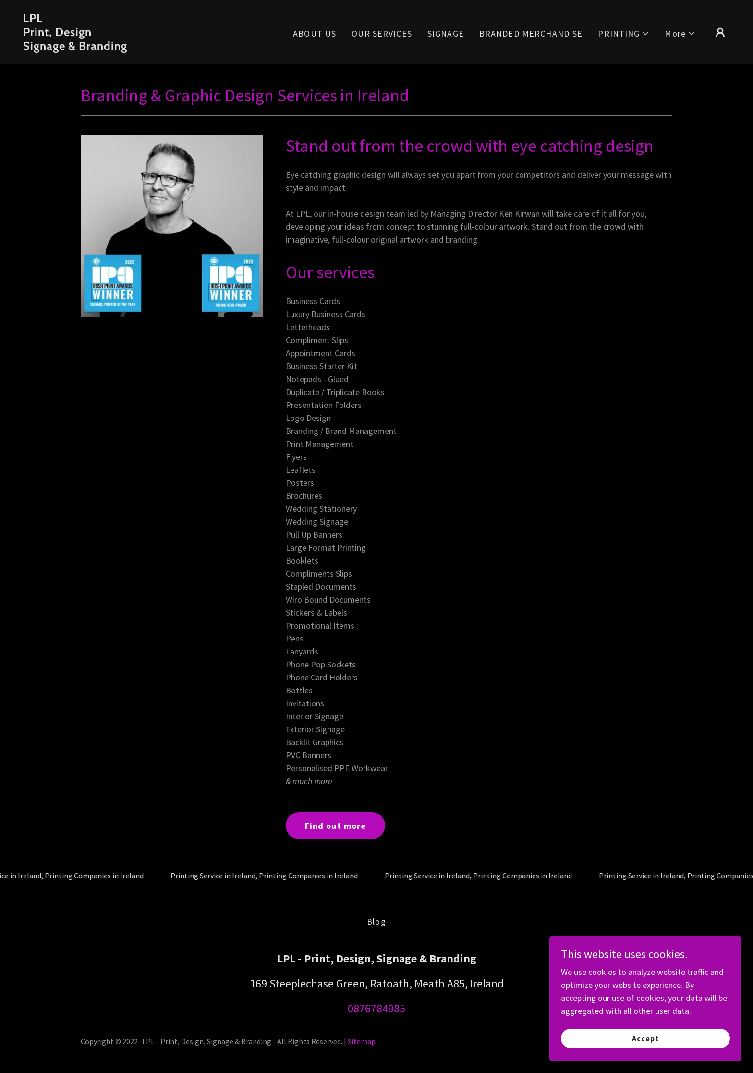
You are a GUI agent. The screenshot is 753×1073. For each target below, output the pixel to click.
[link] (122, 46)
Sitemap (362, 1041)
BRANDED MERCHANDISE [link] (531, 33)
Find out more (335, 825)
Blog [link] (376, 921)
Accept (645, 1038)
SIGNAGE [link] (445, 33)
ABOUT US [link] (314, 33)
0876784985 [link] (376, 1008)
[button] (623, 33)
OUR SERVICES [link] (382, 33)
